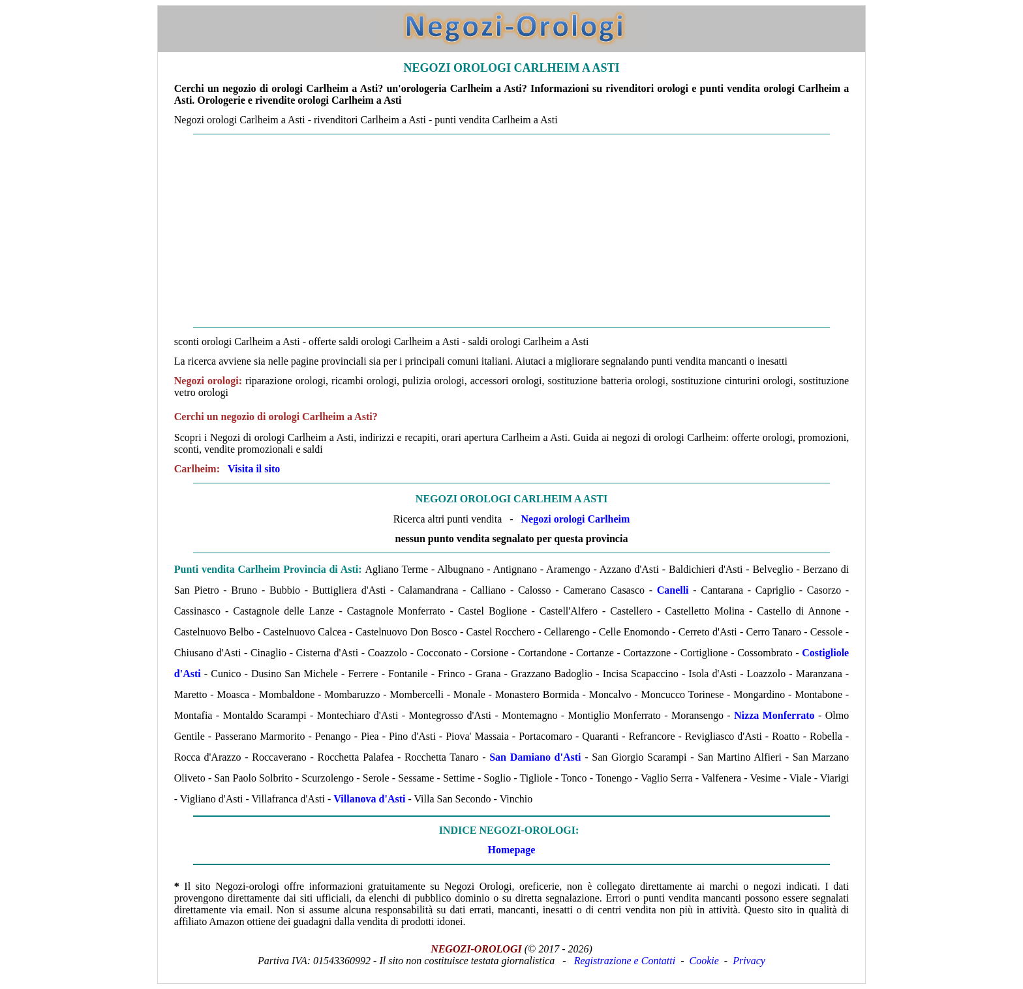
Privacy (749, 960)
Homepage (512, 849)
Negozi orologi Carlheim (575, 519)
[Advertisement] (511, 231)
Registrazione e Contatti (625, 960)
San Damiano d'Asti (535, 757)
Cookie (704, 960)
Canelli (673, 590)
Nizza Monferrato (774, 715)
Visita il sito (254, 468)
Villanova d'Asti (369, 798)
